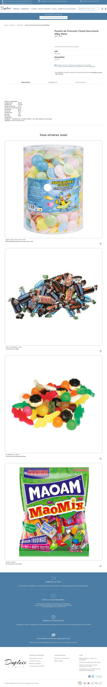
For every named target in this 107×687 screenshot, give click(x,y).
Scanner (98, 676)
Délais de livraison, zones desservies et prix (88, 665)
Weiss (56, 36)
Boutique (12, 25)
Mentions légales (35, 663)
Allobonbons (10, 454)
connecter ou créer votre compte (78, 73)
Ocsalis (28, 683)
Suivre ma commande (61, 658)
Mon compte (58, 661)
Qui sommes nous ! (35, 658)
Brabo (8, 239)
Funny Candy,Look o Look (18, 239)
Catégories (17, 8)
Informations (80, 82)
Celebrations (14, 347)
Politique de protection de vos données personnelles (89, 669)
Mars (7, 347)
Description (25, 82)
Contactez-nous (34, 661)
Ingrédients (52, 82)
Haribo (17, 454)
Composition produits (36, 666)
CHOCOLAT (20, 25)
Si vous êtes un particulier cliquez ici (53, 17)
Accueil (6, 25)
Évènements (26, 8)
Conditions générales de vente (90, 662)
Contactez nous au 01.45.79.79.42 (90, 1)
